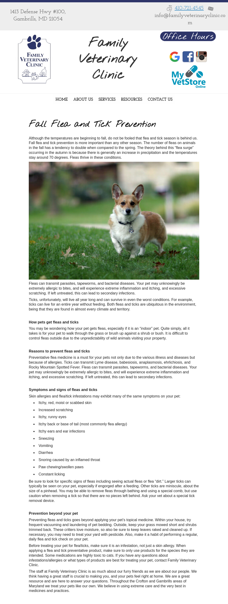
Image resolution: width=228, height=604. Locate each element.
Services (107, 100)
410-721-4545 (189, 8)
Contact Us (160, 100)
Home (61, 100)
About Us (83, 100)
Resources (131, 100)
